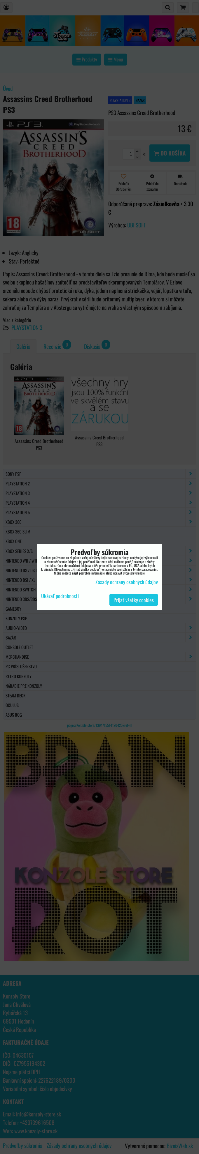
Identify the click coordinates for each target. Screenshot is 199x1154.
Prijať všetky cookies (134, 600)
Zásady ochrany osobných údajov (126, 582)
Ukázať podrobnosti (60, 596)
